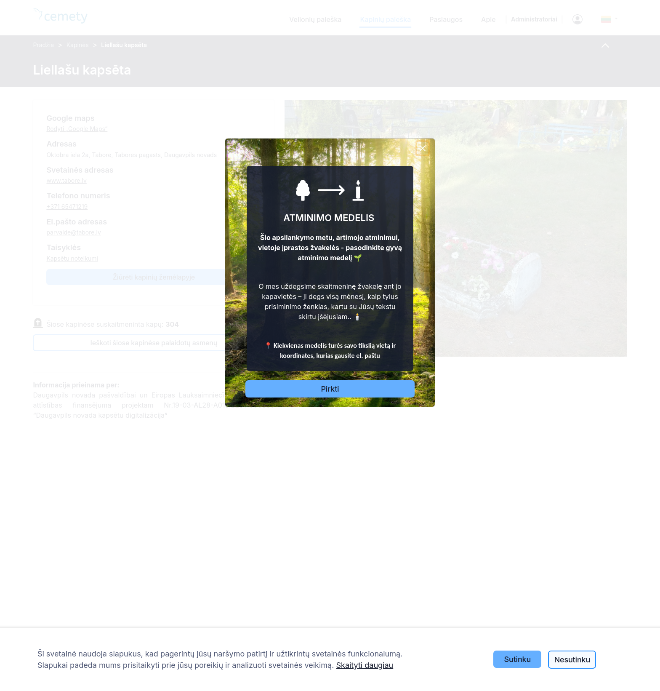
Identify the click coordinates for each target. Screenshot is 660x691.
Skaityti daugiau (364, 665)
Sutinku (517, 659)
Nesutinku (572, 659)
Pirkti (330, 388)
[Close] (422, 148)
